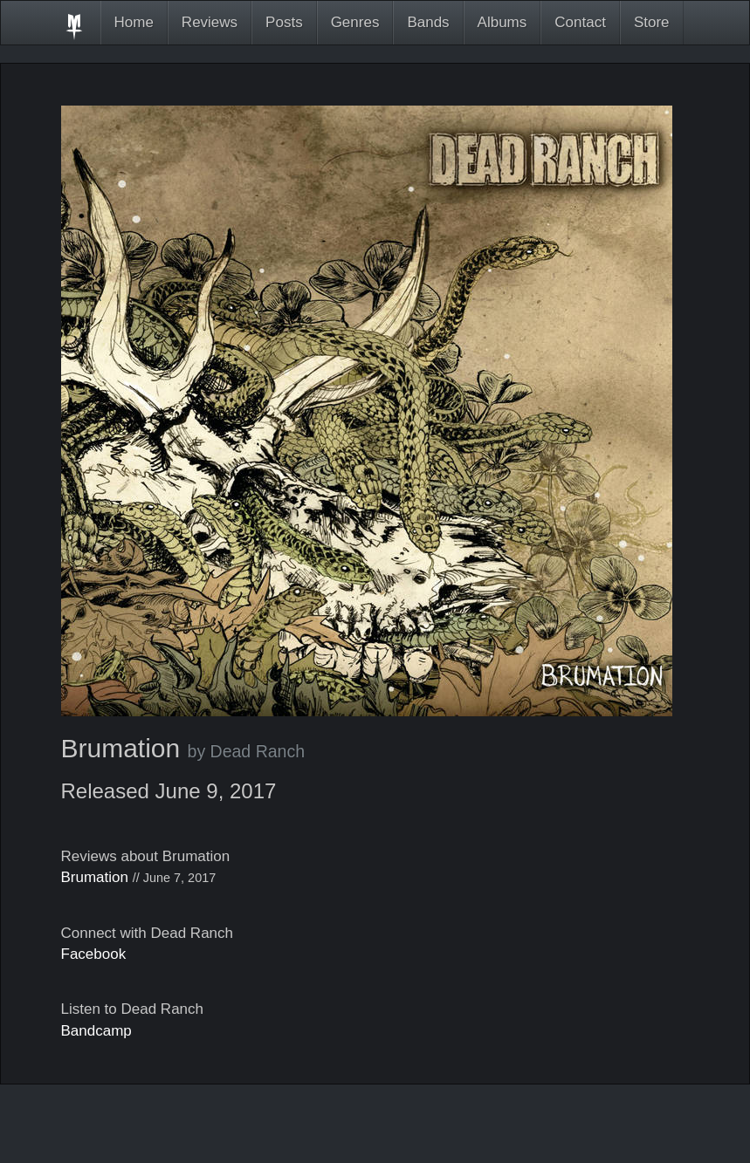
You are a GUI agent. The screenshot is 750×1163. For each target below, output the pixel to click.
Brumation (94, 877)
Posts (284, 22)
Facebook (94, 954)
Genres (355, 22)
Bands (428, 22)
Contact (580, 22)
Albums (502, 22)
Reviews (209, 22)
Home (134, 22)
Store (652, 22)
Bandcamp (96, 1031)
